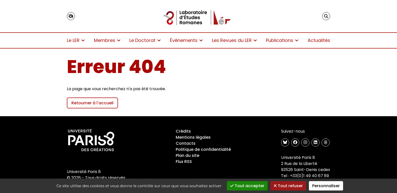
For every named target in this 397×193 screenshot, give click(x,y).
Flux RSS (184, 161)
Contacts (185, 143)
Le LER (76, 40)
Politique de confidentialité (203, 149)
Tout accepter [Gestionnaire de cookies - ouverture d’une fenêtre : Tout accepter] (247, 186)
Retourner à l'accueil (92, 103)
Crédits (183, 131)
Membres (107, 40)
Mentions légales (193, 137)
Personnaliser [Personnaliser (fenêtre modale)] (326, 186)
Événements (186, 40)
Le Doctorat (145, 40)
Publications (282, 40)
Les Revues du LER (234, 40)
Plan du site (187, 155)
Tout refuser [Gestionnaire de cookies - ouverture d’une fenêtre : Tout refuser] (288, 186)
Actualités (319, 40)
